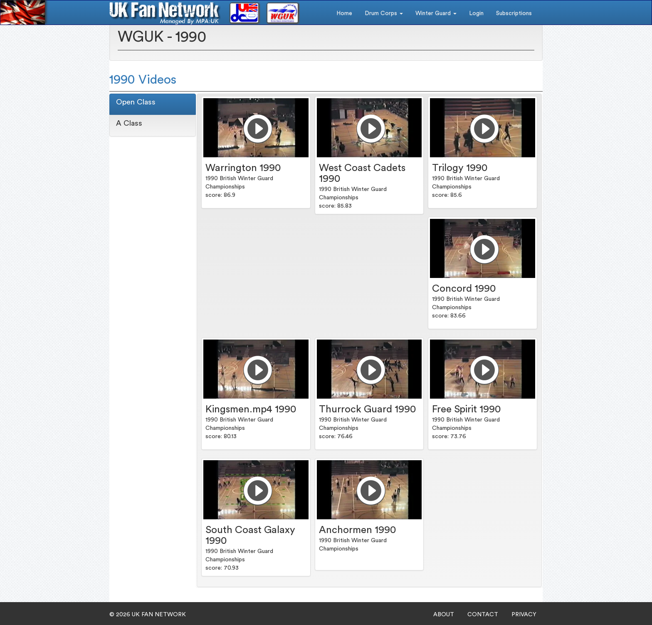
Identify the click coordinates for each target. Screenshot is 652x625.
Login (476, 13)
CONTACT (482, 615)
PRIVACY (523, 615)
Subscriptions (514, 13)
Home (344, 13)
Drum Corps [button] (384, 13)
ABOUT (443, 615)
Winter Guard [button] (436, 13)
